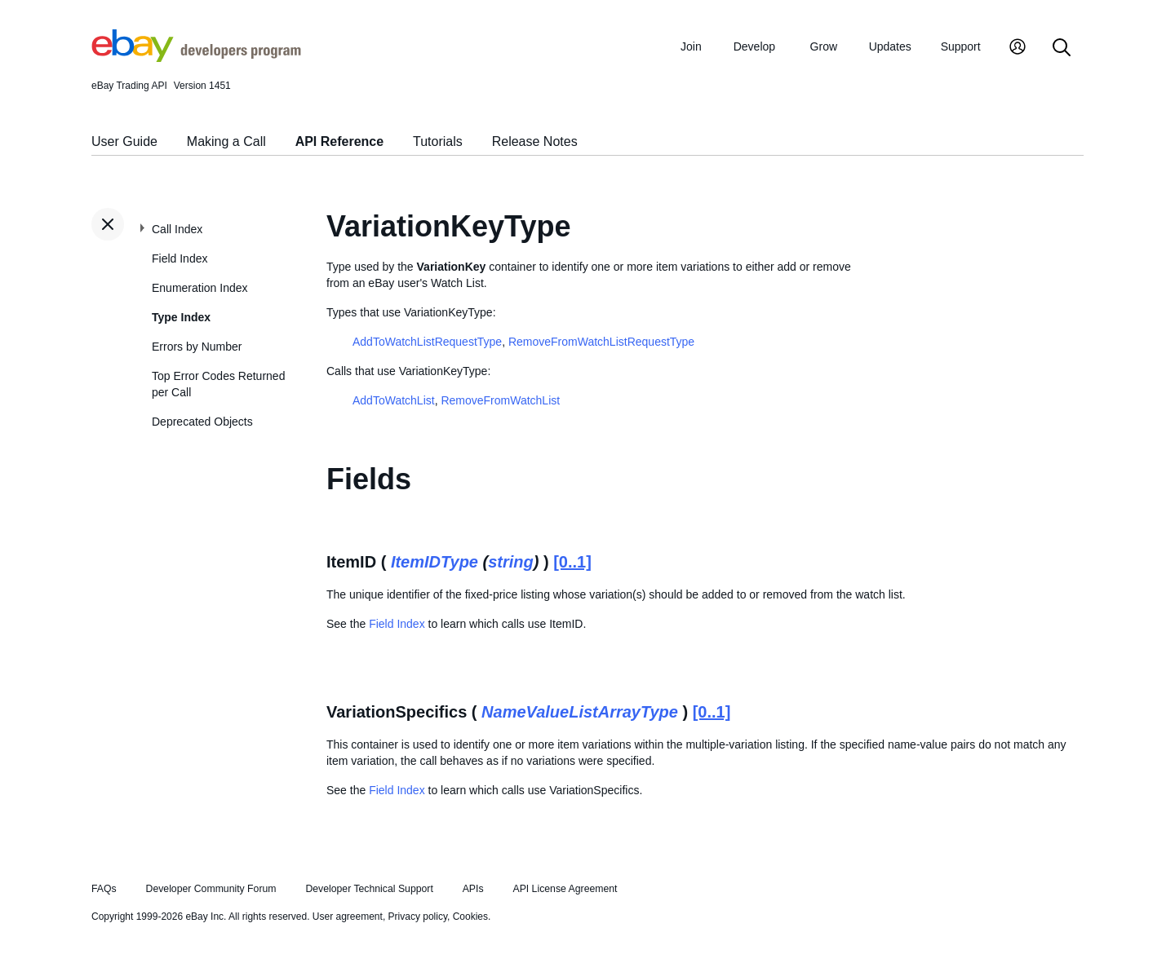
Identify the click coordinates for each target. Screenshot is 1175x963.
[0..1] (572, 562)
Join (691, 46)
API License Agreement (564, 889)
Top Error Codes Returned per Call (218, 384)
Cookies (470, 916)
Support (961, 46)
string (511, 562)
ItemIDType (434, 562)
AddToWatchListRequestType (427, 341)
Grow (823, 46)
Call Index (177, 229)
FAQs (104, 889)
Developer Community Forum (211, 889)
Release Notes (535, 141)
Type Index (181, 317)
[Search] (1061, 48)
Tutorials (438, 141)
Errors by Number (197, 346)
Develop (754, 46)
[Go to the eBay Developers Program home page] (196, 57)
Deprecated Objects (202, 421)
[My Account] (1017, 48)
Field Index (179, 258)
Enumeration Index (200, 287)
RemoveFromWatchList (500, 400)
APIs (473, 889)
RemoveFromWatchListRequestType (601, 341)
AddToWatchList (393, 400)
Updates (890, 46)
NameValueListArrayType (579, 712)
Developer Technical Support (368, 889)
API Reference (339, 141)
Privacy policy (417, 916)
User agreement (348, 916)
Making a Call (226, 141)
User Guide (124, 141)
